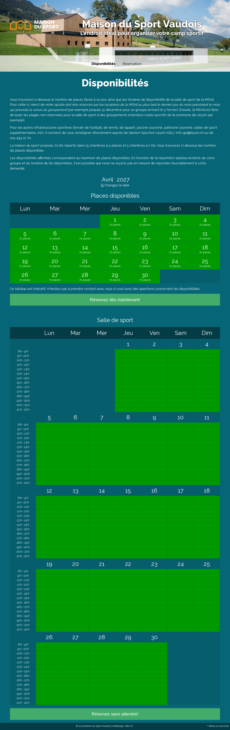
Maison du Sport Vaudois (142, 24)
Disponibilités (103, 64)
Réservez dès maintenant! (115, 299)
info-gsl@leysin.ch (190, 133)
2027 (122, 179)
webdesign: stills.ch (122, 726)
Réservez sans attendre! (115, 714)
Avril (108, 179)
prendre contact (83, 289)
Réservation (132, 64)
